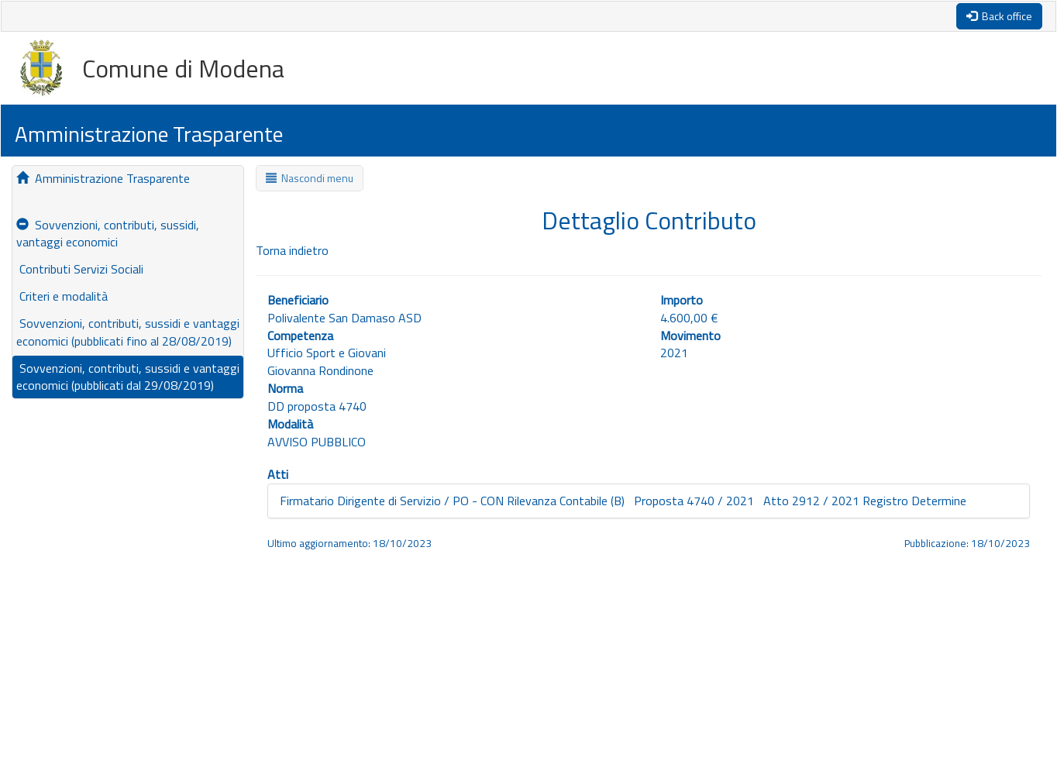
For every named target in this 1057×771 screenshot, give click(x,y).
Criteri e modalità (62, 296)
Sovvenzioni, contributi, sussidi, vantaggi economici (107, 233)
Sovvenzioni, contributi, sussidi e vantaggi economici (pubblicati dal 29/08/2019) (127, 377)
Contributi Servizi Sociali (79, 269)
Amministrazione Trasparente (103, 178)
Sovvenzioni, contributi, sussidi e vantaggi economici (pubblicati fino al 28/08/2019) (127, 332)
